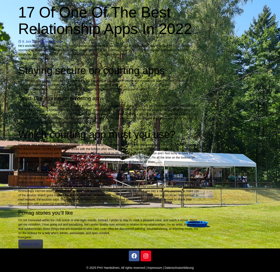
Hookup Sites (31, 244)
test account (51, 41)
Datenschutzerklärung (179, 267)
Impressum (154, 267)
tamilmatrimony (38, 186)
